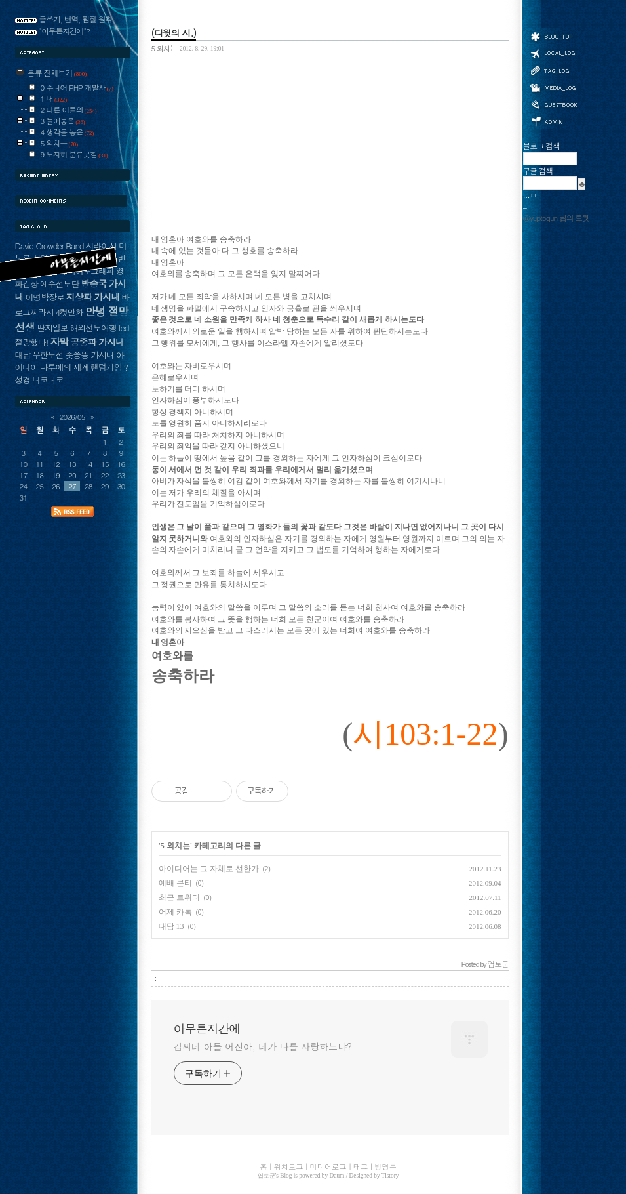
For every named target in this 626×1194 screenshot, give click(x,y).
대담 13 (171, 926)
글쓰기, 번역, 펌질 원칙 (76, 19)
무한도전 (47, 354)
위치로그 (553, 52)
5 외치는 (164, 48)
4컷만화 (69, 312)
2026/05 (72, 416)
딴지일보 (52, 327)
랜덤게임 (105, 367)
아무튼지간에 (207, 1029)
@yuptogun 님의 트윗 (556, 218)
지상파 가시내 (93, 296)
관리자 (553, 120)
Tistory (390, 1175)
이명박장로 (44, 297)
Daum (337, 1175)
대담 (23, 354)
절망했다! (32, 342)
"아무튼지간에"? (64, 31)
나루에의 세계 (64, 367)
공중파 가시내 (97, 341)
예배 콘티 (175, 883)
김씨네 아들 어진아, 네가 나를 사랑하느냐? (263, 1046)
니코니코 (47, 379)
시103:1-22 (425, 733)
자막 (59, 341)
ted (124, 327)
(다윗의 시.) (174, 32)
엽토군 (266, 1175)
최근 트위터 (179, 897)
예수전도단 (59, 284)
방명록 (553, 104)
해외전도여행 (92, 327)
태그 (553, 70)
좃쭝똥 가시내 (89, 354)
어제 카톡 (175, 911)
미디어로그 (553, 87)
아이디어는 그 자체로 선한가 (209, 868)
